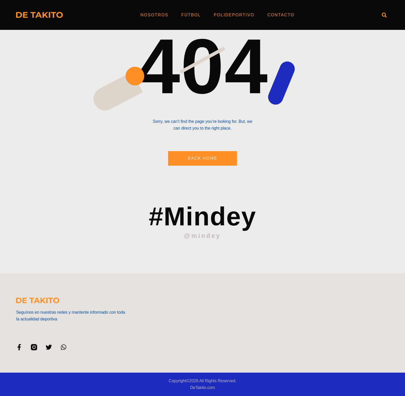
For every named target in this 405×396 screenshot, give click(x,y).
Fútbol (191, 15)
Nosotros (154, 15)
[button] (384, 14)
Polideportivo (234, 15)
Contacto (280, 15)
